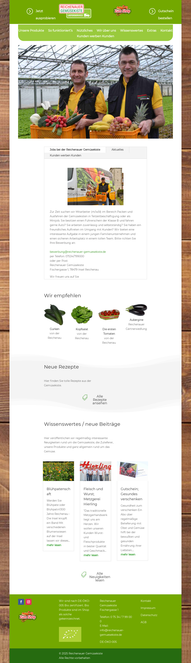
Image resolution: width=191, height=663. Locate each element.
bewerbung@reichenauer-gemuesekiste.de (78, 251)
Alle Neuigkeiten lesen (99, 577)
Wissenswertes (131, 30)
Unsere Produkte (31, 30)
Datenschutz (149, 615)
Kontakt (166, 30)
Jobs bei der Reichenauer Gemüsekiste (75, 149)
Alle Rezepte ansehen (100, 399)
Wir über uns (106, 30)
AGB (144, 622)
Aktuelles (117, 149)
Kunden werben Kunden (95, 36)
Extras (151, 30)
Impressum (148, 608)
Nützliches (85, 30)
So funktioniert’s (60, 30)
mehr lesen (54, 545)
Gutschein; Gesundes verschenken (131, 494)
